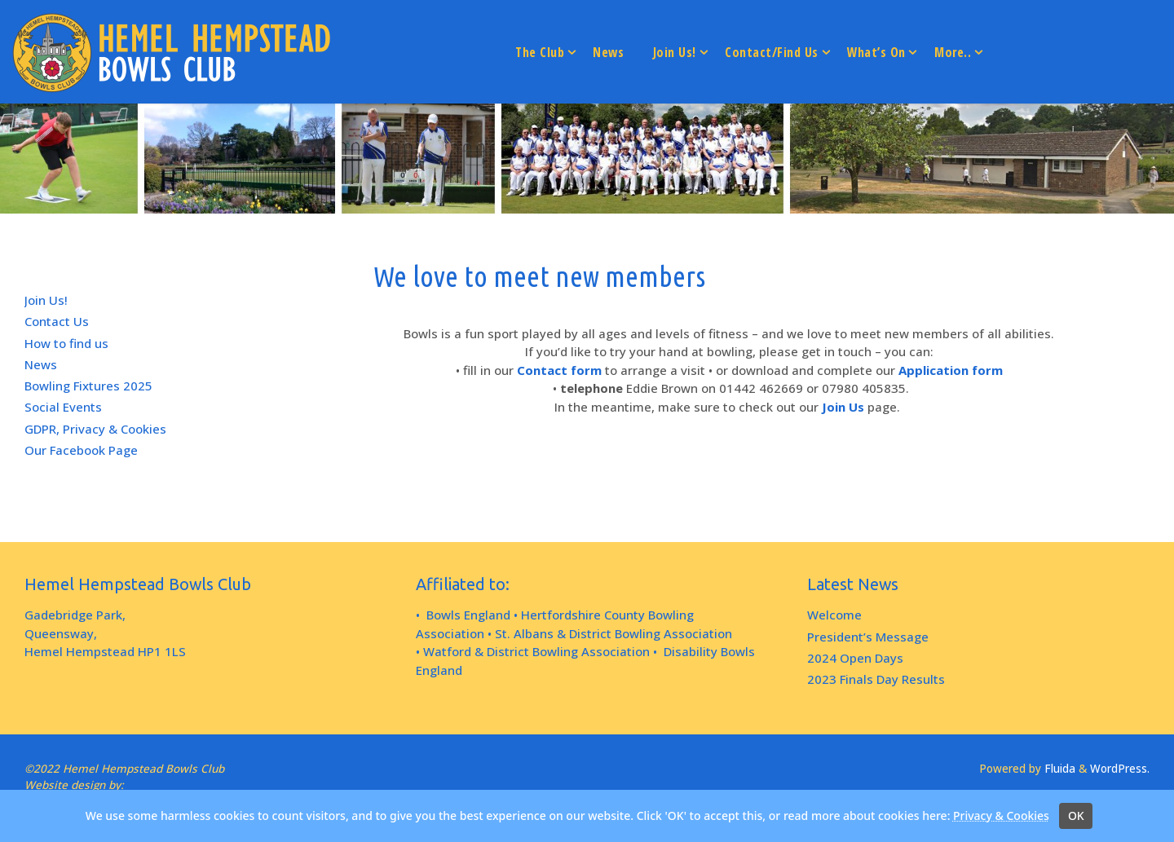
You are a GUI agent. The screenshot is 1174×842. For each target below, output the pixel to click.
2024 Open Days (855, 658)
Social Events (63, 407)
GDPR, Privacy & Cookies (95, 429)
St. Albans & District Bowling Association (613, 633)
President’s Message (868, 636)
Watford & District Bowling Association (536, 651)
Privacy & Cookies (1001, 815)
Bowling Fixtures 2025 (88, 385)
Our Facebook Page (81, 450)
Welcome (834, 614)
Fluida (1058, 768)
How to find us (66, 343)
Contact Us (56, 321)
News (40, 364)
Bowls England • (472, 614)
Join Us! (46, 300)
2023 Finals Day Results (876, 679)
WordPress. (1120, 768)
